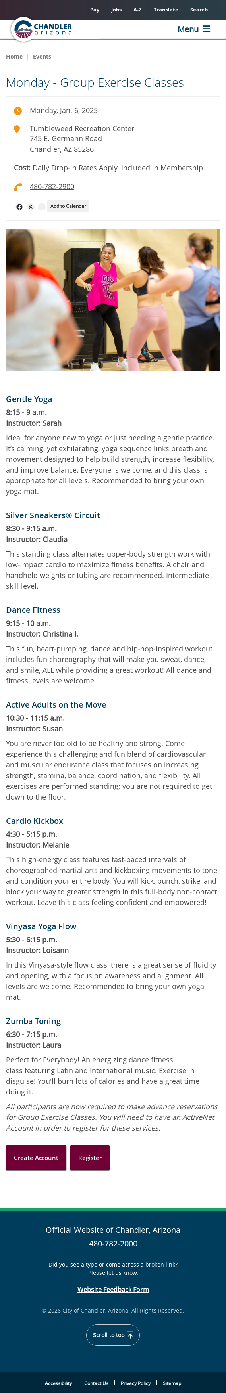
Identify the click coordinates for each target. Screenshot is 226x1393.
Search (199, 9)
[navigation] (19, 207)
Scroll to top (113, 1335)
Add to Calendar (68, 206)
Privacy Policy (136, 1383)
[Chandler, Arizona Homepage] (54, 29)
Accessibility (58, 1383)
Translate (166, 9)
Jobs (116, 9)
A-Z (137, 9)
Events (42, 56)
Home (14, 56)
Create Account (36, 1157)
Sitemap (172, 1383)
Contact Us (96, 1383)
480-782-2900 (52, 186)
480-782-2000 (113, 1243)
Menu (188, 29)
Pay (94, 9)
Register (90, 1157)
